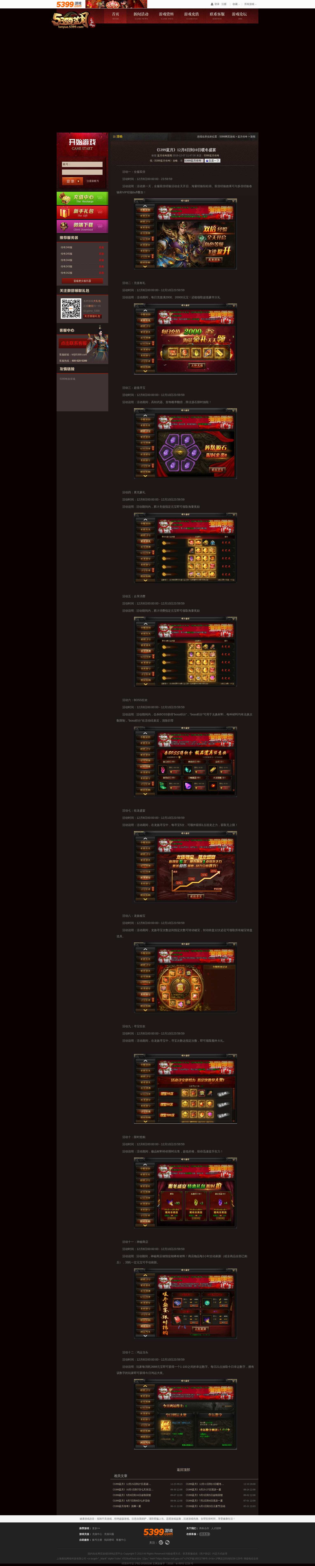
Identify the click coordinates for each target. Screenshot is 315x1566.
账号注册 (97, 1539)
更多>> (96, 1528)
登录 (217, 4)
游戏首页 (115, 15)
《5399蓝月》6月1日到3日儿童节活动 (204, 1506)
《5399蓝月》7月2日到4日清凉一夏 (203, 1500)
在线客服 (205, 1534)
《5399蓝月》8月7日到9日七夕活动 (130, 1500)
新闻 (252, 136)
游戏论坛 (243, 15)
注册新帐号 (93, 181)
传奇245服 (66, 253)
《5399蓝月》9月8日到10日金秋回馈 (131, 1495)
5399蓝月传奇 (211, 155)
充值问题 (109, 1534)
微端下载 (82, 226)
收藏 (235, 4)
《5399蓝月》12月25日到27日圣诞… (131, 1484)
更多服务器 (82, 281)
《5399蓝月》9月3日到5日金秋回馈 (203, 1495)
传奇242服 (66, 272)
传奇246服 (66, 247)
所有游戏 (249, 4)
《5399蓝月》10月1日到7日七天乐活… (132, 1489)
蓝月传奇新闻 (164, 155)
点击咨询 (80, 343)
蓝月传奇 (242, 136)
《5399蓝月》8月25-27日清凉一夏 (202, 1489)
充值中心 (82, 198)
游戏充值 (192, 15)
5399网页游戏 (227, 136)
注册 (224, 4)
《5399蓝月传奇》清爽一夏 (126, 1506)
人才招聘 (216, 1528)
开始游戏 (82, 144)
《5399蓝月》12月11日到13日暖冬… (204, 1484)
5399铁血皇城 (67, 378)
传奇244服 (66, 260)
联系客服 (217, 15)
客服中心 (121, 1539)
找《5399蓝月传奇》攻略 (164, 160)
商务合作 (204, 1528)
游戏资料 (166, 15)
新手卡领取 (82, 212)
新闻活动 (141, 15)
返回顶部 (183, 1469)
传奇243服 (66, 266)
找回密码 (109, 1539)
